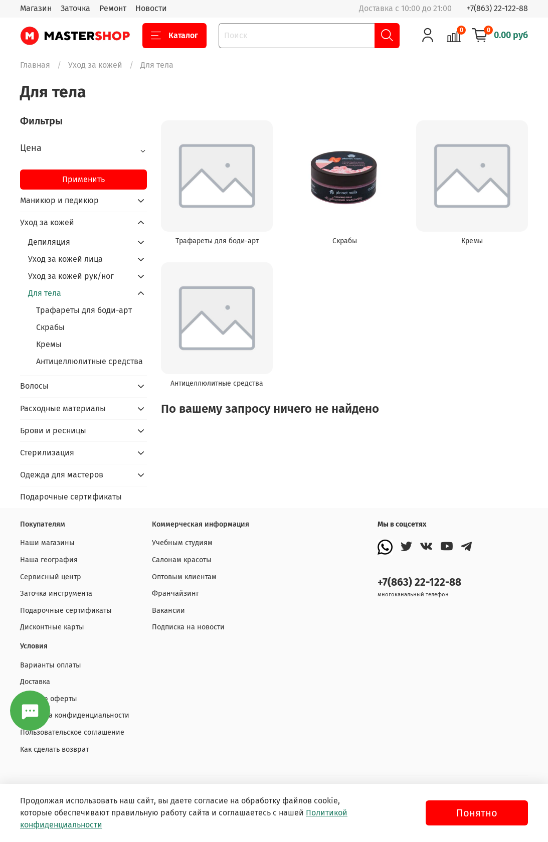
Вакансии (168, 610)
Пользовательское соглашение (72, 732)
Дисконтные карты (52, 627)
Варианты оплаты (50, 665)
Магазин (36, 8)
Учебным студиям (182, 543)
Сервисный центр (50, 577)
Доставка (35, 682)
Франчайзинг (175, 593)
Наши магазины (47, 543)
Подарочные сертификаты (71, 496)
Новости (151, 8)
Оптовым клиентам (184, 577)
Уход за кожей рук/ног (71, 276)
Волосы (34, 386)
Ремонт (112, 8)
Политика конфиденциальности (74, 715)
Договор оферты (48, 699)
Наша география (49, 560)
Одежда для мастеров (61, 474)
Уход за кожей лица (65, 259)
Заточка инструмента (56, 593)
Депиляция (49, 242)
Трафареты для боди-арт (84, 310)
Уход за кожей (95, 65)
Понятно (476, 813)
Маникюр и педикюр (59, 200)
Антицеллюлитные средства (89, 361)
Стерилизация (47, 452)
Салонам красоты (182, 560)
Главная (35, 65)
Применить (83, 179)
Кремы (49, 344)
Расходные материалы (63, 408)
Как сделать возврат (54, 749)
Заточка (75, 8)
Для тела (44, 293)
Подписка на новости (188, 627)
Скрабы (50, 327)
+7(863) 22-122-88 (497, 8)
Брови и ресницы (53, 430)
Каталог (174, 36)
